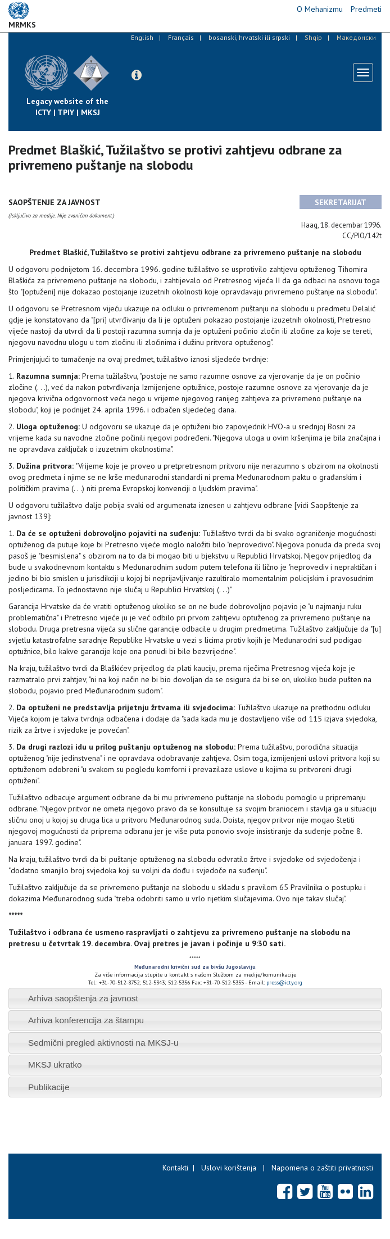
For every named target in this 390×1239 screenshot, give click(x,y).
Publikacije (49, 1087)
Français (181, 37)
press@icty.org (284, 982)
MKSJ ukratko (55, 1064)
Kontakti (175, 1168)
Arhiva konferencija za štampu (86, 1020)
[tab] (195, 998)
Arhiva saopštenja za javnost (83, 998)
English (142, 37)
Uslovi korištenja (228, 1168)
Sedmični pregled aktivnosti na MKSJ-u (103, 1042)
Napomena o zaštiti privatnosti (322, 1168)
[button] (136, 75)
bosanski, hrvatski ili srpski (249, 37)
